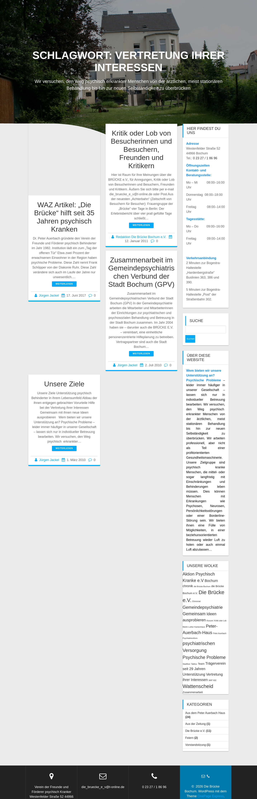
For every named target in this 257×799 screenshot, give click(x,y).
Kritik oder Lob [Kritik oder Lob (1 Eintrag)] (220, 613)
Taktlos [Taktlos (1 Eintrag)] (194, 656)
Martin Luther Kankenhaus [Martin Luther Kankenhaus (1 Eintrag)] (194, 619)
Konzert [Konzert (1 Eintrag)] (210, 613)
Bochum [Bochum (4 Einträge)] (211, 573)
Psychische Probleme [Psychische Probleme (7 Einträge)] (204, 649)
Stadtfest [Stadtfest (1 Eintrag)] (186, 656)
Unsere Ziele (64, 384)
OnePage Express (210, 788)
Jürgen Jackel (49, 295)
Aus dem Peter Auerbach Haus (205, 705)
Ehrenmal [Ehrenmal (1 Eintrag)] (196, 594)
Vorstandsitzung (195, 737)
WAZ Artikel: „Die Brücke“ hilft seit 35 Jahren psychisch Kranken (64, 217)
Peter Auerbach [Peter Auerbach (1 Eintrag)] (219, 626)
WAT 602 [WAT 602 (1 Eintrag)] (212, 673)
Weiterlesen (64, 284)
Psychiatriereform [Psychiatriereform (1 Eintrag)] (190, 631)
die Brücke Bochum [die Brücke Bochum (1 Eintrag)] (202, 579)
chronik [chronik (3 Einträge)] (188, 578)
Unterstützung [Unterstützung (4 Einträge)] (194, 667)
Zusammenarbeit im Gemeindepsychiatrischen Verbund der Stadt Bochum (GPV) (141, 272)
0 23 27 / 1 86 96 (205, 158)
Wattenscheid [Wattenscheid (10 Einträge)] (198, 679)
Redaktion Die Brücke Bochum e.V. (141, 237)
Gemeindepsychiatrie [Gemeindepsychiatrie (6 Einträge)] (203, 599)
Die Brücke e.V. (195, 723)
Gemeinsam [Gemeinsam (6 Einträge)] (194, 606)
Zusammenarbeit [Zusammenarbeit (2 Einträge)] (193, 684)
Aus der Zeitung (195, 716)
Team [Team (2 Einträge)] (201, 656)
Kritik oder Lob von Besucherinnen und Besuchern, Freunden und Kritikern (141, 149)
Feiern (189, 730)
